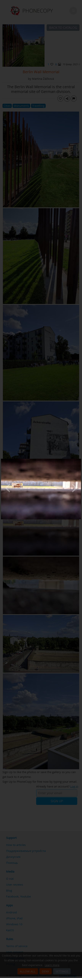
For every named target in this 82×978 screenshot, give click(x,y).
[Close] (80, 460)
